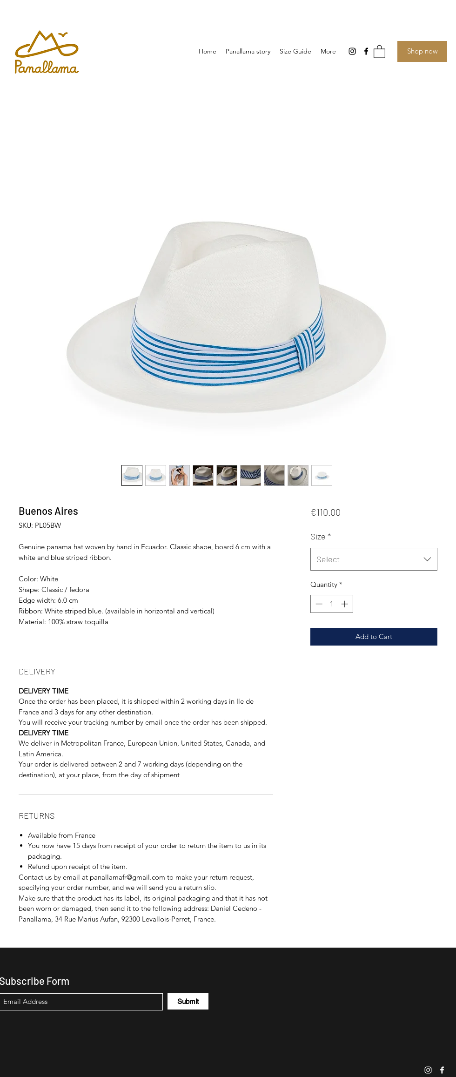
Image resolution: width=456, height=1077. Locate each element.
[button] (379, 51)
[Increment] (345, 604)
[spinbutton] (331, 604)
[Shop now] (422, 51)
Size (320, 536)
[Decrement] (318, 604)
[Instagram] (352, 51)
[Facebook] (366, 51)
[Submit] (188, 1001)
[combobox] (373, 559)
